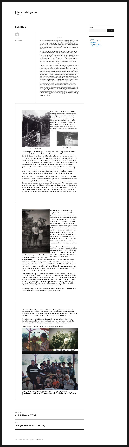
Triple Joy (93, 42)
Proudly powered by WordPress (34, 439)
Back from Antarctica (96, 46)
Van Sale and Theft (95, 41)
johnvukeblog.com (26, 12)
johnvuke (17, 38)
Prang (92, 39)
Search (91, 27)
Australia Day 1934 (95, 44)
